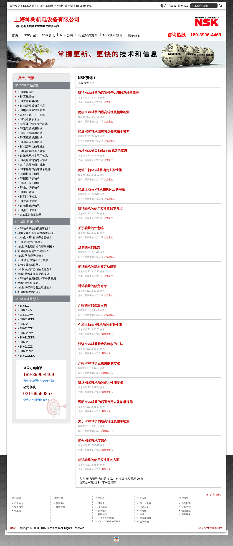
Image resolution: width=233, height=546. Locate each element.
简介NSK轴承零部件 (92, 440)
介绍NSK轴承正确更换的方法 (99, 363)
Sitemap (183, 5)
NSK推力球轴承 (27, 210)
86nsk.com (53, 528)
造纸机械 (144, 521)
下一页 (106, 482)
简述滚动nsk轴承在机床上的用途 (101, 189)
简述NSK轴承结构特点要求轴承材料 (103, 131)
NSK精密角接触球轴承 (31, 146)
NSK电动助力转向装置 (31, 110)
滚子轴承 (102, 507)
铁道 (142, 514)
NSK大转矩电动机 (29, 101)
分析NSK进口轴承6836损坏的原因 (102, 151)
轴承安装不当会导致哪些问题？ (37, 233)
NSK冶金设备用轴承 (30, 142)
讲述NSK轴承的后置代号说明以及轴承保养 (108, 93)
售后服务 (186, 514)
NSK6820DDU (26, 337)
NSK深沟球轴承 (27, 201)
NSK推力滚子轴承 (29, 187)
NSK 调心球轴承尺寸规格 (33, 260)
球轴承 (101, 503)
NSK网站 (28, 6)
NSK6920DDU (26, 355)
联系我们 (134, 35)
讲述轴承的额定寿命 (92, 286)
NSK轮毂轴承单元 (29, 119)
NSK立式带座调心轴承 (31, 164)
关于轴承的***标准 (91, 228)
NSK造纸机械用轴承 (30, 128)
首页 (15, 35)
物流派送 (186, 510)
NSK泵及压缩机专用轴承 (33, 123)
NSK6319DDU (26, 319)
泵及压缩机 (145, 518)
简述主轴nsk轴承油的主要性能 (100, 170)
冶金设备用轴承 (106, 518)
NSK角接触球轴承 (29, 205)
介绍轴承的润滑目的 (92, 305)
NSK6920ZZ (25, 346)
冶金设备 (144, 507)
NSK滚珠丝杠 (26, 92)
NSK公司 (66, 35)
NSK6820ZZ (25, 328)
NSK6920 (23, 342)
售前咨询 (186, 503)
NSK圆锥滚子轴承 (29, 178)
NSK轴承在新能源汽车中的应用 (37, 278)
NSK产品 (30, 35)
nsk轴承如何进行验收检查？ (35, 269)
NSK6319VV (25, 314)
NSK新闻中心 (29, 221)
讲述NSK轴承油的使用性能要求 (100, 382)
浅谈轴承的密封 (89, 247)
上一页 (89, 482)
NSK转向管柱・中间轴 (31, 114)
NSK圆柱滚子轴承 (29, 173)
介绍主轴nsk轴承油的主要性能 (100, 324)
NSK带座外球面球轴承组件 (34, 169)
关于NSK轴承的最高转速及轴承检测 (103, 421)
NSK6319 (23, 305)
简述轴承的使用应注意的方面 (98, 460)
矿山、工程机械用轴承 (109, 521)
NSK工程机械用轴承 (30, 137)
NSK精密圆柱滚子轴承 (31, 151)
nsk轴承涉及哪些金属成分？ (35, 274)
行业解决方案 (88, 35)
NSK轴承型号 (112, 35)
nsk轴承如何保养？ (29, 283)
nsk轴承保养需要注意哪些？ (35, 287)
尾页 (113, 482)
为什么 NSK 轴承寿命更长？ (35, 237)
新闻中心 (60, 503)
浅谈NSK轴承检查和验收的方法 (100, 344)
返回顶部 (215, 494)
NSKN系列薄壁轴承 (29, 214)
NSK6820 (23, 324)
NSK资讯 (48, 35)
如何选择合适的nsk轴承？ (33, 251)
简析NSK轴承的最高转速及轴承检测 (103, 112)
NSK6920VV (25, 351)
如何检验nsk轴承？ (29, 292)
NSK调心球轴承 (27, 196)
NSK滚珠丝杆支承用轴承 (33, 155)
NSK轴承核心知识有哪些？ (34, 228)
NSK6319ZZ (25, 310)
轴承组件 (102, 510)
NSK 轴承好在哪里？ (30, 242)
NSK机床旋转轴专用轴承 (33, 160)
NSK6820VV (25, 333)
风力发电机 (145, 503)
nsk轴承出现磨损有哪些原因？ (36, 246)
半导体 (143, 510)
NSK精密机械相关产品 (31, 105)
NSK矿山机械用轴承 (30, 133)
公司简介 (18, 503)
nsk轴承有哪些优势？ (31, 255)
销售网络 (18, 507)
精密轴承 (102, 514)
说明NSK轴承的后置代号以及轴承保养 (105, 402)
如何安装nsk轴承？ (29, 264)
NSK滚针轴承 (26, 192)
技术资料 (60, 507)
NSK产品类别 (29, 85)
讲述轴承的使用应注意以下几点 (100, 208)
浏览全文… (109, 102)
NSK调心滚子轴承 (29, 183)
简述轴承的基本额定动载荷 (97, 266)
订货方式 (186, 507)
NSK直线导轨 (26, 96)
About (172, 5)
